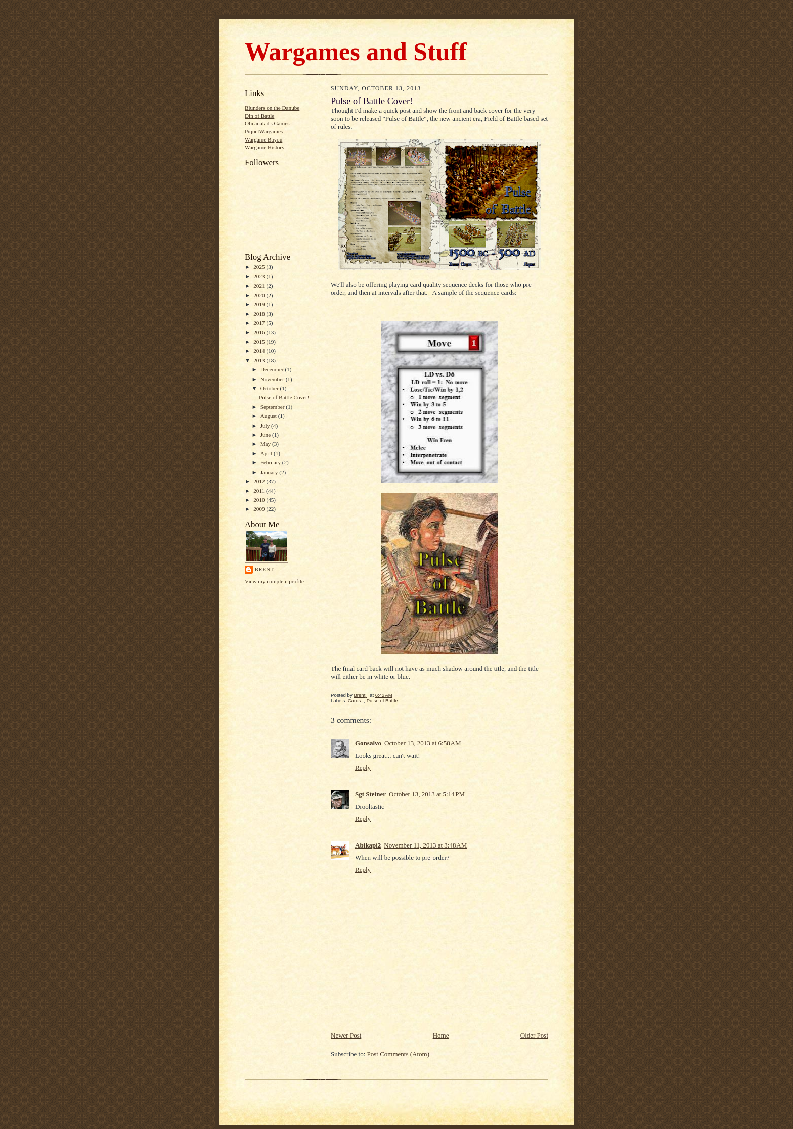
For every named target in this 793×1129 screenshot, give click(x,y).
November (273, 379)
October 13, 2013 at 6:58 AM (422, 743)
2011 (259, 491)
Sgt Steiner (370, 794)
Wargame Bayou (263, 139)
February (271, 462)
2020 (259, 295)
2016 (259, 332)
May (266, 444)
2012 (259, 481)
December (272, 369)
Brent (264, 569)
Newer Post (346, 1035)
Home (441, 1035)
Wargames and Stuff (356, 51)
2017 (259, 323)
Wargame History (265, 147)
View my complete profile (274, 581)
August (269, 416)
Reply (363, 767)
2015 (259, 342)
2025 (259, 267)
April (267, 453)
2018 (259, 314)
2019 (259, 304)
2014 (259, 351)
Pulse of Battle (382, 700)
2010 (259, 500)
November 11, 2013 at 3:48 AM (425, 845)
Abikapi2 (368, 845)
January (270, 472)
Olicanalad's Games (267, 123)
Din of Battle (259, 116)
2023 (259, 276)
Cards (354, 700)
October (270, 388)
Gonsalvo (368, 743)
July (265, 425)
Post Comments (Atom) (398, 1054)
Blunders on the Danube (272, 108)
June (266, 435)
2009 (259, 509)
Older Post (534, 1035)
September (273, 407)
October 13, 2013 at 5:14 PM (427, 794)
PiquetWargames (264, 131)
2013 (259, 360)
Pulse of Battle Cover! (284, 397)
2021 (259, 286)
